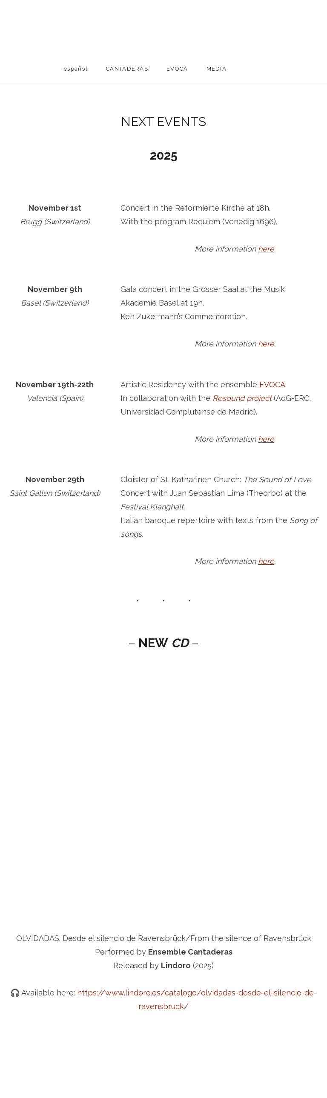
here (266, 248)
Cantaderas (127, 69)
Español (76, 69)
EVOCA (177, 69)
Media (217, 69)
